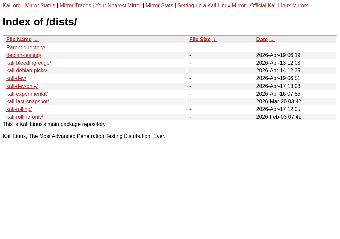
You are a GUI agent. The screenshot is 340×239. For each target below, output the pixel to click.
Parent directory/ (25, 47)
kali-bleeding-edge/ (28, 63)
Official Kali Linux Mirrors (279, 5)
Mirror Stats (159, 5)
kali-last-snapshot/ (27, 101)
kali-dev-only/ (22, 86)
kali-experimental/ (27, 94)
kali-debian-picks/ (26, 70)
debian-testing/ (23, 55)
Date (262, 39)
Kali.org (12, 5)
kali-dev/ (16, 78)
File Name (19, 39)
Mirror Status (40, 5)
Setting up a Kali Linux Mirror (212, 5)
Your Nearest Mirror (118, 5)
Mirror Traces (75, 5)
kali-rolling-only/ (24, 117)
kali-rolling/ (19, 109)
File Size (200, 39)
